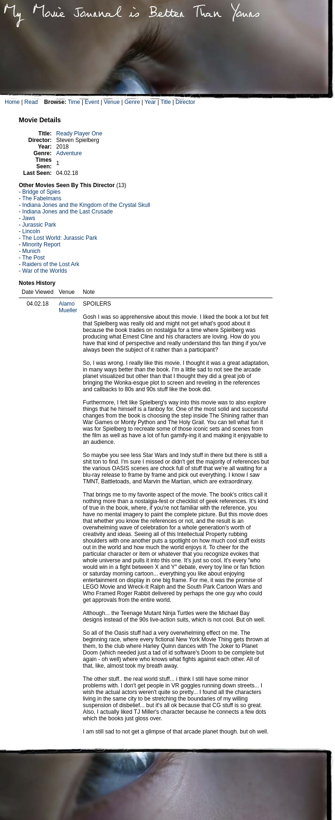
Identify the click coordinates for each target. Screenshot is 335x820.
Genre (132, 102)
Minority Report (41, 244)
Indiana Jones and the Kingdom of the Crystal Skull (86, 205)
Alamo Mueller (68, 307)
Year (150, 102)
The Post (33, 257)
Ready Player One (79, 133)
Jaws (28, 218)
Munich (31, 251)
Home (12, 102)
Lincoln (31, 231)
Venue (112, 102)
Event (92, 102)
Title (165, 102)
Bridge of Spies (41, 192)
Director (185, 102)
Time (74, 102)
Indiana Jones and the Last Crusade (67, 211)
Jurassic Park (39, 224)
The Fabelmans (41, 198)
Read (31, 102)
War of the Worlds (44, 271)
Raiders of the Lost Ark (50, 264)
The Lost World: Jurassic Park (59, 238)
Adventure (69, 153)
